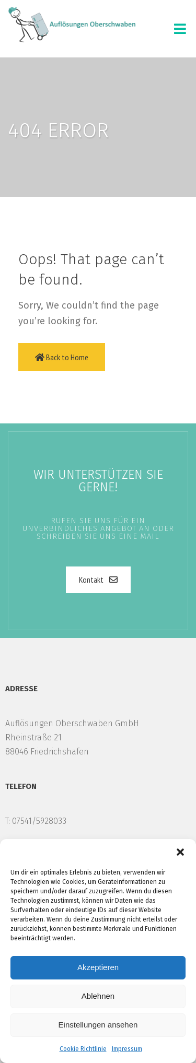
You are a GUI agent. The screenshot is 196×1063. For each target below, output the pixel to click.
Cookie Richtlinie (83, 1049)
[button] (180, 852)
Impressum (127, 1049)
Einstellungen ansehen (98, 1024)
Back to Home (61, 357)
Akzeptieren (98, 967)
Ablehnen (98, 995)
